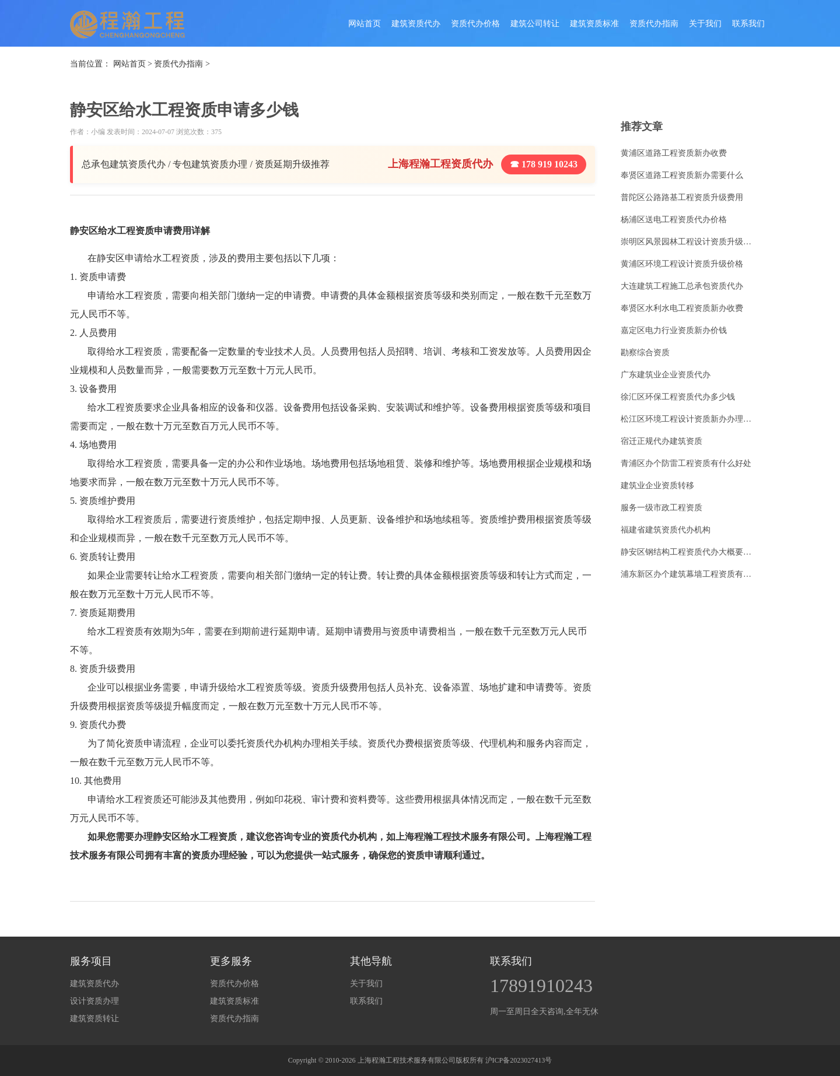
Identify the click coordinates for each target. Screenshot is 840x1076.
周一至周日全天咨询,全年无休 (544, 1011)
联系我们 (748, 23)
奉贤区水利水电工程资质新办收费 (682, 308)
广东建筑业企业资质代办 (665, 374)
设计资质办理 (94, 1001)
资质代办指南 (653, 23)
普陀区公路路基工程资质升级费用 (682, 197)
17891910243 (541, 985)
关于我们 (705, 23)
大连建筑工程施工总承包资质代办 (682, 286)
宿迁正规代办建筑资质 (661, 441)
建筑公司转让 (534, 23)
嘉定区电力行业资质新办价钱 (674, 330)
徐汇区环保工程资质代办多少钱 (678, 396)
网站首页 (364, 23)
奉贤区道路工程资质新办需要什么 (682, 175)
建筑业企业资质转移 (657, 485)
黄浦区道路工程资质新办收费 (674, 153)
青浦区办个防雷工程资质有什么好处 (686, 463)
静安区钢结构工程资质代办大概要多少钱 (689, 552)
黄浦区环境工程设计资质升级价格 (682, 264)
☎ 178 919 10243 (544, 164)
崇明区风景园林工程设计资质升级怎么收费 (689, 241)
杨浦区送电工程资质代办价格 (674, 219)
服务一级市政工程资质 (661, 507)
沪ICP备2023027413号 (518, 1060)
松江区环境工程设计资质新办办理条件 (689, 419)
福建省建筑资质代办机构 (665, 529)
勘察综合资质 (645, 352)
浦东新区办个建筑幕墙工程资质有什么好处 (689, 574)
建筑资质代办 (415, 23)
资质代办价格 (475, 23)
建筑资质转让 (94, 1018)
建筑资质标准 (594, 23)
